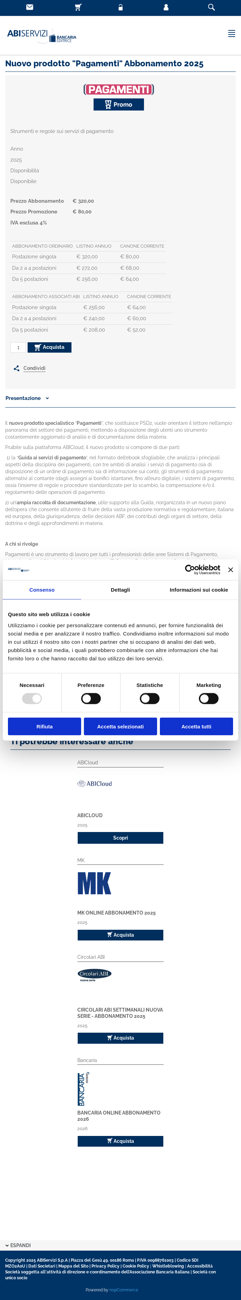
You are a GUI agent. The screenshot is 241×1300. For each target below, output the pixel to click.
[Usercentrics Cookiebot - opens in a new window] (190, 570)
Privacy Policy (105, 1266)
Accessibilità (200, 1266)
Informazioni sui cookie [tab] (199, 590)
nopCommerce (123, 1290)
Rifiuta (45, 726)
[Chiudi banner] (230, 569)
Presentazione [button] (27, 398)
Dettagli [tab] (120, 590)
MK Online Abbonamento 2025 (116, 913)
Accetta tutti (196, 726)
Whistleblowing (168, 1266)
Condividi (34, 368)
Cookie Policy (136, 1266)
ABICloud (90, 815)
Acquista (50, 347)
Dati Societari (41, 1266)
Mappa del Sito (73, 1266)
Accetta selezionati (120, 726)
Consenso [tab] (42, 590)
